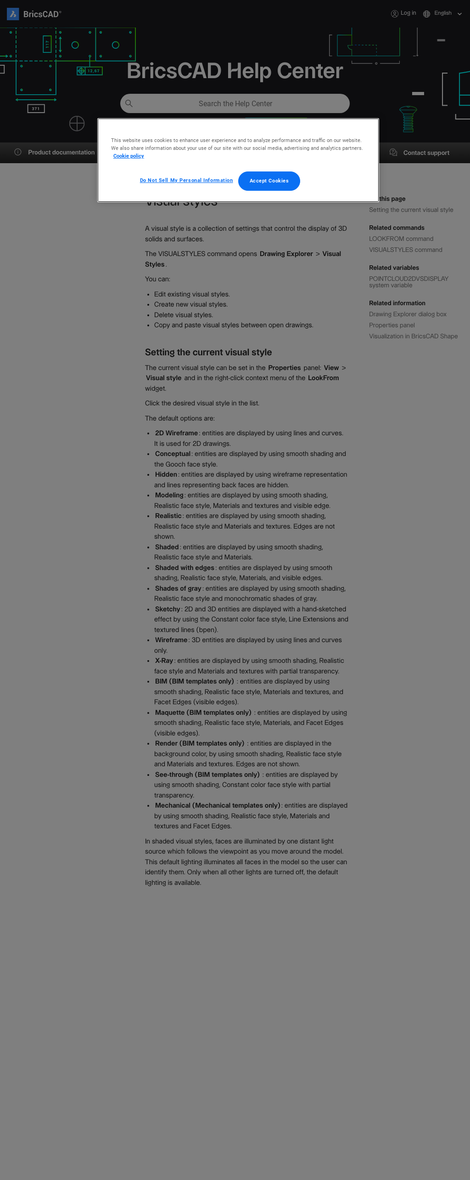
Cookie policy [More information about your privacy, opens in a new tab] (128, 156)
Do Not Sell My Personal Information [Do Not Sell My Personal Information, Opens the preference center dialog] (186, 180)
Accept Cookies (269, 180)
